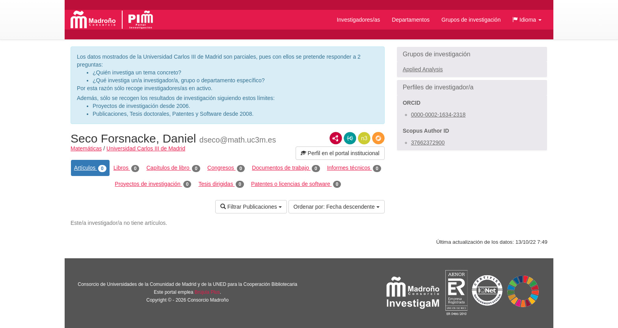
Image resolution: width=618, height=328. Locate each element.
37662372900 (428, 142)
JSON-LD (350, 138)
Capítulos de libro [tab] (173, 168)
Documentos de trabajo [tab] (286, 168)
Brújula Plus (207, 292)
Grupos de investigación (471, 20)
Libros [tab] (127, 168)
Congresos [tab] (226, 168)
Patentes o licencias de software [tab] (296, 184)
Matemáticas (86, 148)
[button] (526, 20)
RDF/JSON (378, 138)
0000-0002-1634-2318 (438, 114)
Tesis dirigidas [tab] (221, 184)
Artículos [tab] (90, 168)
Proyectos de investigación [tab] (153, 184)
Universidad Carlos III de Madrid (145, 148)
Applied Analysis (423, 69)
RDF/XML (335, 138)
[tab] (472, 54)
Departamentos (411, 20)
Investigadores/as (358, 20)
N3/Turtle (364, 138)
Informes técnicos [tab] (354, 168)
